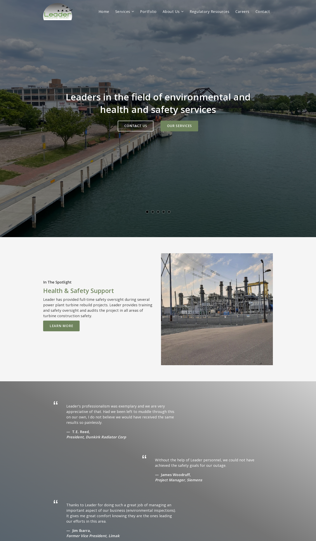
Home (104, 11)
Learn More (61, 326)
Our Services (179, 126)
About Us (171, 11)
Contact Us (135, 126)
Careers (242, 11)
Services (122, 11)
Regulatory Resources (209, 11)
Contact (263, 11)
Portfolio (148, 11)
